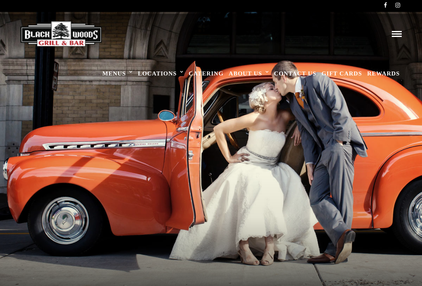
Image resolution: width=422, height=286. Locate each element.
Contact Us (295, 73)
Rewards (383, 73)
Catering (206, 73)
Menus (114, 73)
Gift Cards (341, 73)
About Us (245, 73)
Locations (157, 73)
